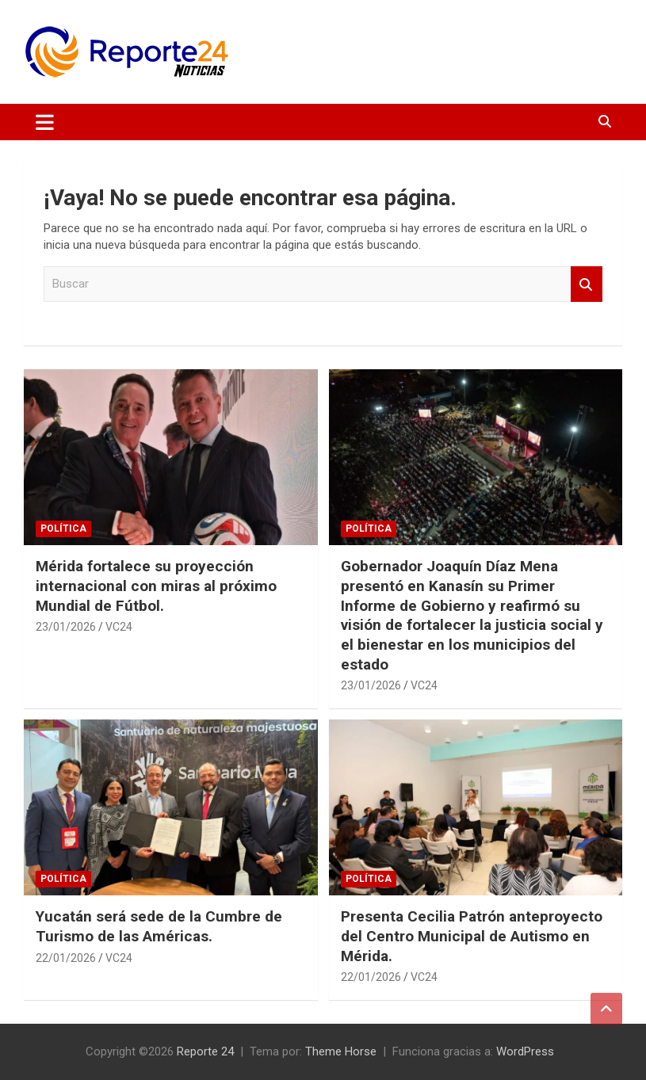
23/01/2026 (66, 626)
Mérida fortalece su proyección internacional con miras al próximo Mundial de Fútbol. (156, 585)
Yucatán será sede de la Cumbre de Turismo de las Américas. (159, 926)
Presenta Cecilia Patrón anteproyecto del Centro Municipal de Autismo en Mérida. (471, 935)
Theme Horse (341, 1051)
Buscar (586, 284)
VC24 (118, 626)
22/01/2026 (66, 958)
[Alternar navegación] (45, 122)
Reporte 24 (205, 1051)
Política (63, 528)
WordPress (525, 1051)
